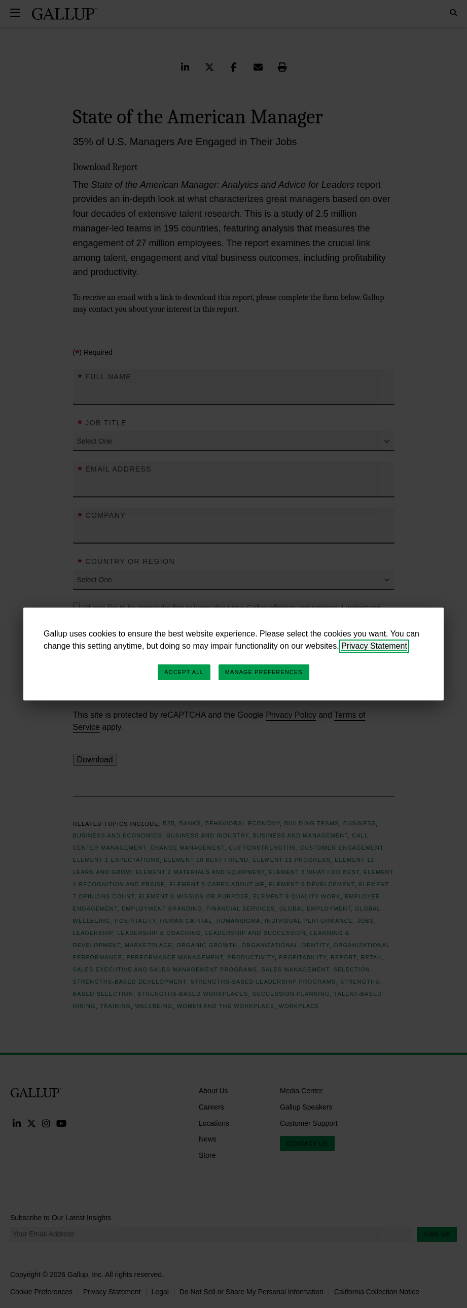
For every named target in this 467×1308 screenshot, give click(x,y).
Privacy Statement (374, 646)
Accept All (183, 672)
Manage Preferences (264, 672)
